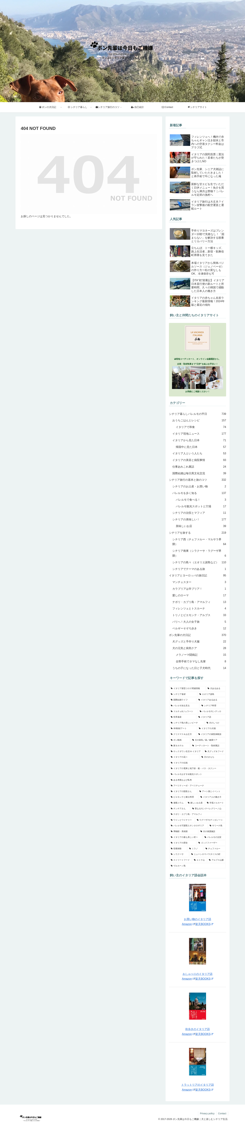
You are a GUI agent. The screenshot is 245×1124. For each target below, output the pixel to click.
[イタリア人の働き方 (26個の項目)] (212, 797)
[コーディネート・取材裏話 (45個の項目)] (208, 745)
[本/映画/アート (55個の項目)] (183, 728)
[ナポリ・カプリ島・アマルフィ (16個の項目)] (197, 814)
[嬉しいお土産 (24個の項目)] (195, 803)
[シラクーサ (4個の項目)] (179, 854)
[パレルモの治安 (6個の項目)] (214, 837)
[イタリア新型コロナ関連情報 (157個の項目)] (187, 688)
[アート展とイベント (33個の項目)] (212, 791)
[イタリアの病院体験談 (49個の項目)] (211, 734)
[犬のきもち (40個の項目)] (213, 757)
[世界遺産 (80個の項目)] (182, 717)
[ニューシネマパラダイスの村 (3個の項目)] (208, 854)
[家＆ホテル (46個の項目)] (179, 745)
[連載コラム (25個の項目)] (177, 803)
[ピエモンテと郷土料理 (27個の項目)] (183, 797)
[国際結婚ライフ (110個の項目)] (182, 700)
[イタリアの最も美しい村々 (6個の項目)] (185, 837)
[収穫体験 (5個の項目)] (178, 848)
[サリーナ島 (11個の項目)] (217, 825)
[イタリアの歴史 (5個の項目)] (182, 843)
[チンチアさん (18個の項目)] (179, 808)
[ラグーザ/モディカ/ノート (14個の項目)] (210, 820)
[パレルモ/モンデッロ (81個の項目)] (212, 711)
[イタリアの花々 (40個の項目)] (184, 757)
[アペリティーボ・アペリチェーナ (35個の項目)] (197, 785)
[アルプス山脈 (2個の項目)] (216, 860)
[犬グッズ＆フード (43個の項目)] (214, 751)
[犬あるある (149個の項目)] (216, 688)
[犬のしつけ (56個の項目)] (215, 723)
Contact (222, 1113)
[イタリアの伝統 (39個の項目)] (197, 763)
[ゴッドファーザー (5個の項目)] (211, 843)
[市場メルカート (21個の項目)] (215, 803)
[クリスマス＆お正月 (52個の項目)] (182, 734)
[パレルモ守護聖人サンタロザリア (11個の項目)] (188, 825)
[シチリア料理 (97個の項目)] (213, 705)
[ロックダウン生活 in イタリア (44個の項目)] (186, 751)
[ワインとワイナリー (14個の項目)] (182, 820)
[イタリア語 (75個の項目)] (211, 717)
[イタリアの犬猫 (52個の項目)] (211, 728)
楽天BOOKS (204, 924)
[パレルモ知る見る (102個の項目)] (184, 705)
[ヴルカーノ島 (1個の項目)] (197, 865)
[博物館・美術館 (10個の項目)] (183, 831)
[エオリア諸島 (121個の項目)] (212, 694)
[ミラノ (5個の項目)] (195, 848)
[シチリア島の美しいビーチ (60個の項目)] (186, 723)
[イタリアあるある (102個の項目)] (211, 700)
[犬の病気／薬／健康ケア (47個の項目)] (208, 740)
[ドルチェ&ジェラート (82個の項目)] (183, 711)
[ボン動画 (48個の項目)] (179, 740)
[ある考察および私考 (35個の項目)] (197, 780)
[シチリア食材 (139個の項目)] (183, 694)
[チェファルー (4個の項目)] (215, 848)
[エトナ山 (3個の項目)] (199, 860)
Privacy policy (207, 1113)
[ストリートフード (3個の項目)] (180, 860)
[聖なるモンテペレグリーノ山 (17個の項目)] (208, 808)
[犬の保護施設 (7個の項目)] (212, 831)
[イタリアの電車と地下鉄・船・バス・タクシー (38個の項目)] (197, 768)
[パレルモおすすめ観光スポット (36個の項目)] (197, 774)
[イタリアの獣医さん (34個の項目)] (183, 791)
